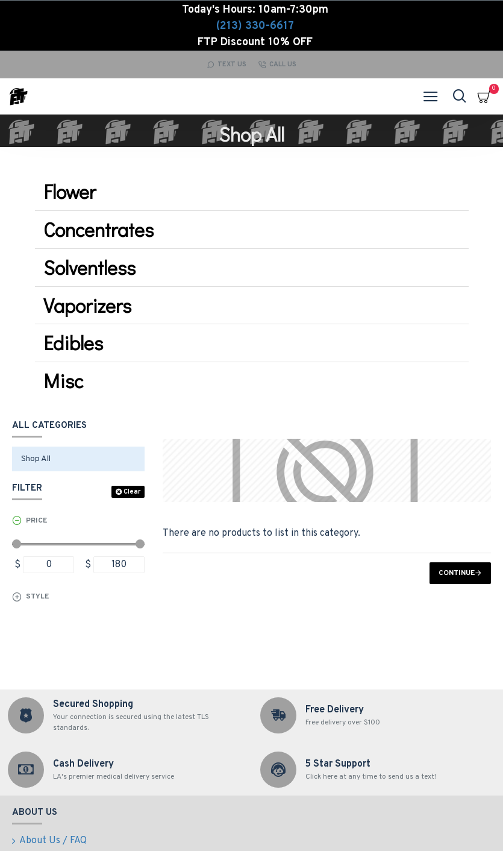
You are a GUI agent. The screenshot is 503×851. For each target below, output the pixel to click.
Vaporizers (87, 305)
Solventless (89, 267)
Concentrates (98, 229)
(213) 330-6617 (255, 26)
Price (36, 521)
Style (37, 596)
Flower (69, 191)
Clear (131, 492)
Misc (63, 380)
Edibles (73, 342)
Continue (457, 573)
